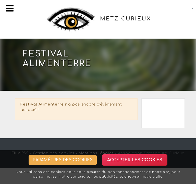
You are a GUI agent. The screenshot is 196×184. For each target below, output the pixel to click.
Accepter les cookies (134, 160)
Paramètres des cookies (63, 160)
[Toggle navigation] (10, 8)
